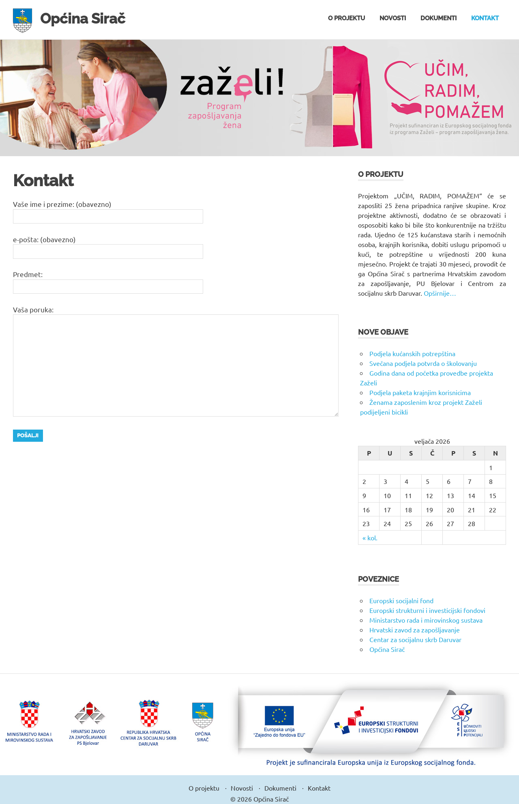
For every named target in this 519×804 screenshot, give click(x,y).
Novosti (393, 18)
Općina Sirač (86, 18)
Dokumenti (438, 18)
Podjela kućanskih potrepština (412, 353)
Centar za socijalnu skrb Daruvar (415, 639)
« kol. (369, 537)
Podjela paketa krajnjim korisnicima (420, 392)
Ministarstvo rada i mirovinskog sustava (426, 620)
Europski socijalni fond (401, 600)
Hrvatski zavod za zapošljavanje (414, 630)
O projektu (346, 18)
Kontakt (485, 18)
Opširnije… (440, 293)
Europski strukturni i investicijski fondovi (427, 610)
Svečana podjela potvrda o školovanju (423, 363)
